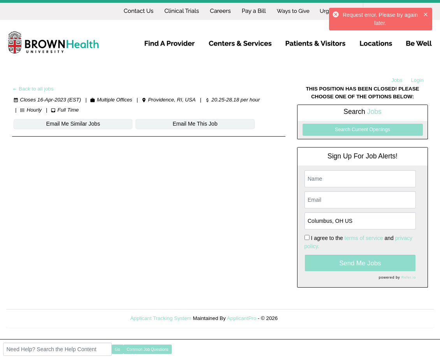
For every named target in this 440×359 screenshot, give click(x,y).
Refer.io (408, 277)
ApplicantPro (242, 318)
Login (417, 80)
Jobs (396, 80)
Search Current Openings (362, 129)
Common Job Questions (147, 349)
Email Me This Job (153, 124)
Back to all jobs (33, 89)
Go (117, 349)
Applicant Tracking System (160, 318)
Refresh (301, 318)
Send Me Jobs (360, 263)
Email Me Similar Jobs (59, 124)
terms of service (364, 238)
